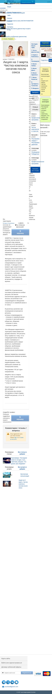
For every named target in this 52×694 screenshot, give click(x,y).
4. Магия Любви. (34, 65)
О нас (9, 30)
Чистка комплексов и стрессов (35, 129)
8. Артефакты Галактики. (34, 83)
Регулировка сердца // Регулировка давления (35, 141)
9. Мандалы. (35, 88)
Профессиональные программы (38, 119)
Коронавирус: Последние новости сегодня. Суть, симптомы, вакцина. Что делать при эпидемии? (19, 461)
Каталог (9, 18)
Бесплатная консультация (24, 475)
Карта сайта (5, 658)
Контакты (10, 27)
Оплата (9, 21)
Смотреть (35, 92)
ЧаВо (9, 15)
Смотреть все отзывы (35, 170)
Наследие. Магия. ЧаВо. (34, 45)
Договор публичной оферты (11, 667)
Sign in (16, 437)
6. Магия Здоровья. (34, 74)
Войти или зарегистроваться (11, 663)
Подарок (10, 4)
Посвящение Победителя (35, 153)
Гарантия (10, 24)
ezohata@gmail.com (11, 686)
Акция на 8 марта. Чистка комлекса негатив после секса (23, 484)
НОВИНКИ (10, 1)
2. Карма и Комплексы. (35, 56)
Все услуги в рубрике (22, 468)
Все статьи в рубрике (22, 453)
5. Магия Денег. (34, 69)
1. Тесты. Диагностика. (35, 51)
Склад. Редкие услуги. (14, 12)
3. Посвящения (35, 60)
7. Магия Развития (34, 78)
